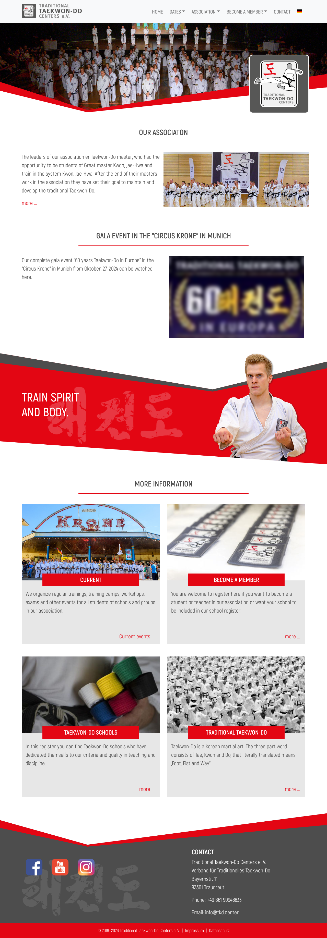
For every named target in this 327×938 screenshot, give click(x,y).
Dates (175, 11)
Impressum (194, 930)
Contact (282, 11)
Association (204, 11)
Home (157, 11)
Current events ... (137, 636)
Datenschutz (219, 930)
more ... (29, 202)
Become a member (245, 11)
